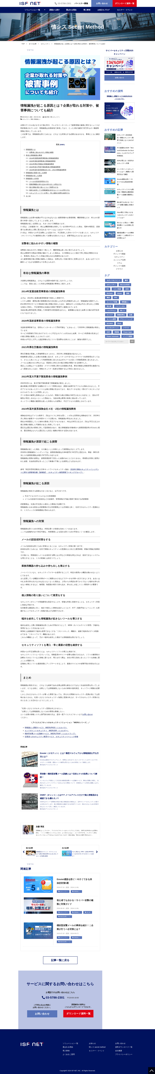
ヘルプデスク (111, 310)
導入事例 (86, 10)
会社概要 (118, 1051)
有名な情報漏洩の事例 (34, 155)
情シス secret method (97, 1047)
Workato (110, 293)
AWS (127, 289)
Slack (119, 323)
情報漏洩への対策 (32, 178)
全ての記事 (32, 44)
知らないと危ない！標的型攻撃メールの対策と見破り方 (125, 225)
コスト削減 (117, 289)
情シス (122, 310)
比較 (130, 315)
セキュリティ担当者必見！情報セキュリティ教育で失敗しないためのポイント (125, 139)
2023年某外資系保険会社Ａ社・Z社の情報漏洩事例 (47, 170)
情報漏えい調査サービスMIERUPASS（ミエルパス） (119, 97)
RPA (115, 297)
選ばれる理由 (71, 10)
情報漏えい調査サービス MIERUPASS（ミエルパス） (46, 727)
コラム (119, 263)
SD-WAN (110, 323)
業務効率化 (121, 315)
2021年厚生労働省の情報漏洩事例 (41, 164)
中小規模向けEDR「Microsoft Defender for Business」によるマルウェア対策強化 (125, 152)
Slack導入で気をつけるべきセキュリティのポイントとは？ (125, 215)
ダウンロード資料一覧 (124, 3)
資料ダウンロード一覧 (123, 1047)
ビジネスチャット (113, 328)
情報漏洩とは (31, 149)
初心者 (87, 912)
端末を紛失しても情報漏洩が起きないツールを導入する (49, 190)
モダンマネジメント (113, 280)
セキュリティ (45, 44)
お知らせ (119, 251)
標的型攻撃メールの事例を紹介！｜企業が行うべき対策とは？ (75, 927)
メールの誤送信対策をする (39, 181)
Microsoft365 (124, 285)
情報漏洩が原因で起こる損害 (36, 173)
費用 (126, 280)
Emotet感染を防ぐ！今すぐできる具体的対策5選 (74, 881)
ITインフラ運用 (119, 266)
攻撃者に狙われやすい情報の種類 (41, 152)
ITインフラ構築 (119, 254)
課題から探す (54, 10)
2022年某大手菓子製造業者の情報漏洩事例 (44, 167)
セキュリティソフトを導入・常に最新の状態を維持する (49, 193)
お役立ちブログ (104, 10)
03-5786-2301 (64, 3)
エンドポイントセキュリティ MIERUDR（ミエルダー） (47, 730)
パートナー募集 (81, 3)
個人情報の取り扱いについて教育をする (43, 187)
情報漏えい (37, 119)
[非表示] (62, 144)
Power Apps (127, 332)
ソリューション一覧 (32, 10)
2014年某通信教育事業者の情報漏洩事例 (44, 158)
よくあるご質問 (69, 1054)
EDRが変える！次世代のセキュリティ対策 (125, 162)
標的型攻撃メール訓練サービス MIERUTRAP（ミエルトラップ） (50, 734)
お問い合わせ (102, 3)
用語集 (116, 332)
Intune (119, 293)
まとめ (28, 196)
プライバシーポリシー (123, 1054)
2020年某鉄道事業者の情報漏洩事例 (42, 161)
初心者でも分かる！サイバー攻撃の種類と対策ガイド (75, 902)
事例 (32, 119)
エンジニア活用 (119, 260)
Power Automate (113, 336)
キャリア (110, 315)
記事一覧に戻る (60, 960)
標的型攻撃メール (64, 916)
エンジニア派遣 (112, 302)
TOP (23, 44)
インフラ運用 (127, 336)
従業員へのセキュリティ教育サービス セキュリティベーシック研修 (51, 737)
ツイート (30, 50)
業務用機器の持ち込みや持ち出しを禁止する (45, 184)
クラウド (119, 269)
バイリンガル (120, 306)
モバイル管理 (111, 319)
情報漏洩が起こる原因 (34, 176)
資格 (127, 293)
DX (108, 289)
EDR (108, 332)
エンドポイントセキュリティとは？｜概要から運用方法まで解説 (125, 171)
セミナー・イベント (125, 10)
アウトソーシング (126, 319)
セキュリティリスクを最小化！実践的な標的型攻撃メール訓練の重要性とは (125, 193)
